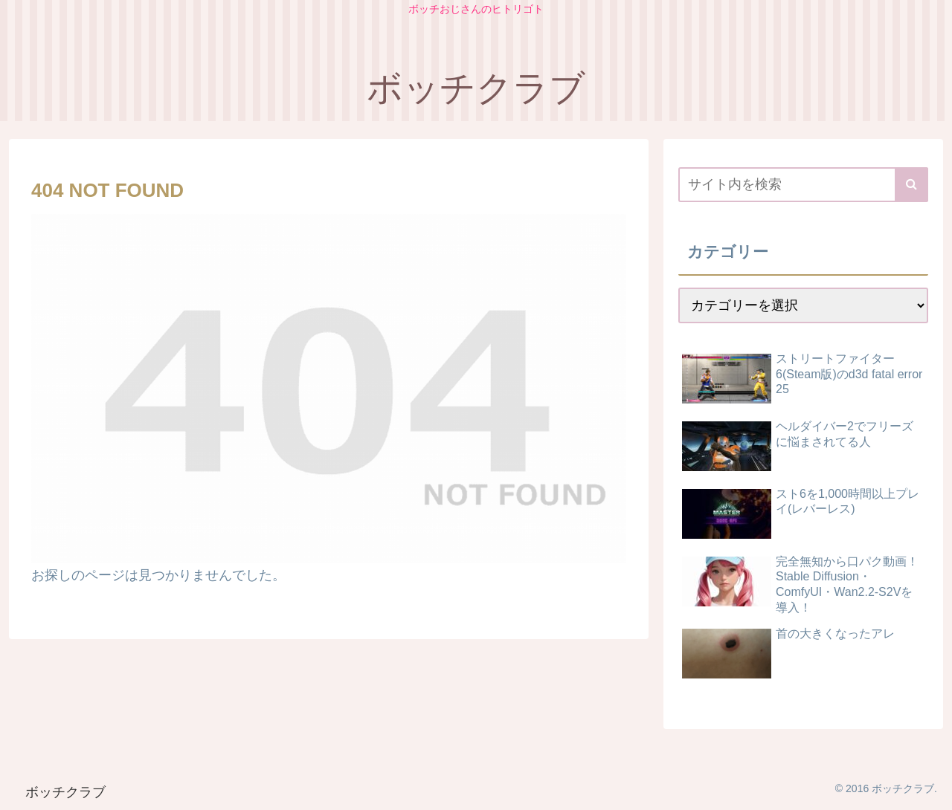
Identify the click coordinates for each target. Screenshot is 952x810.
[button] (911, 184)
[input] (803, 184)
